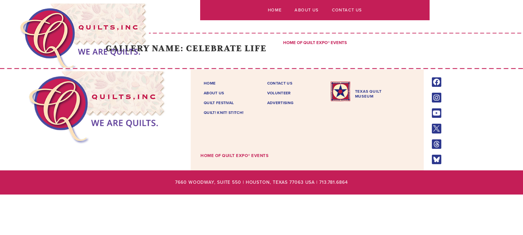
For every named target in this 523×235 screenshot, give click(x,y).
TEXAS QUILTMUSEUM (368, 93)
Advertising (280, 103)
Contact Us (347, 10)
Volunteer (279, 93)
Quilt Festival (219, 103)
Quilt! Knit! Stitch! (223, 112)
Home (275, 10)
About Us (307, 10)
